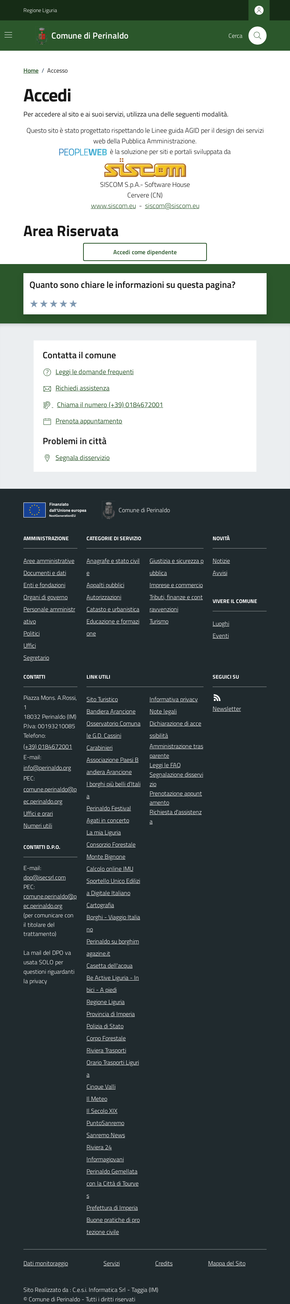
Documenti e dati (44, 572)
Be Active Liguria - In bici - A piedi (112, 983)
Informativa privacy (174, 699)
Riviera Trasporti (106, 1050)
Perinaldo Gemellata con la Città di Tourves (112, 1183)
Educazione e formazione (112, 627)
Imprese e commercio (176, 584)
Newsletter (227, 708)
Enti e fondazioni (44, 584)
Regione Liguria (40, 10)
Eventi (221, 635)
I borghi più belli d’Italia (113, 789)
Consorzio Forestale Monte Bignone (111, 850)
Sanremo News (105, 1134)
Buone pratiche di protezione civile (113, 1225)
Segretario (36, 657)
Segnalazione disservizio (176, 779)
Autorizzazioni (103, 596)
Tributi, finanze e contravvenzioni (176, 603)
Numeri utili (37, 825)
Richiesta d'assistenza (176, 816)
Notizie (221, 560)
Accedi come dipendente (145, 251)
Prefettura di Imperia (112, 1207)
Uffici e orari (38, 813)
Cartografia (100, 904)
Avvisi (220, 572)
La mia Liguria (103, 832)
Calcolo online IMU (109, 868)
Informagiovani (105, 1159)
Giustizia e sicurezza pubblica (177, 566)
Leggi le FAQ (165, 764)
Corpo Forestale (106, 1038)
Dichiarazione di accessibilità (175, 729)
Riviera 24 (99, 1147)
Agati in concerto (107, 820)
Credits (164, 1263)
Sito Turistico (102, 699)
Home (31, 70)
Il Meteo (96, 1098)
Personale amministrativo (49, 615)
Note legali (163, 711)
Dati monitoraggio (45, 1263)
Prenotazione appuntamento (176, 798)
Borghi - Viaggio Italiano (113, 923)
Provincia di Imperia (110, 1013)
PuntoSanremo (105, 1122)
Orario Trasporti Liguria (112, 1068)
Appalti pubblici (105, 584)
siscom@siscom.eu (172, 205)
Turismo (159, 621)
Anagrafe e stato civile (113, 566)
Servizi (111, 1263)
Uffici (29, 645)
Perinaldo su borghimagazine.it (112, 947)
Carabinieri (99, 747)
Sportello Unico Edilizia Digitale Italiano (113, 886)
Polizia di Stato (104, 1025)
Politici (31, 633)
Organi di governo (45, 596)
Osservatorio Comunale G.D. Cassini (113, 729)
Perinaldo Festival (108, 808)
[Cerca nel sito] (254, 35)
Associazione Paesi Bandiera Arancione (112, 765)
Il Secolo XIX (101, 1110)
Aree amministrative (48, 560)
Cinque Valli (101, 1086)
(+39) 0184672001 (47, 746)
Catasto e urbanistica (112, 609)
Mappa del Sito (226, 1263)
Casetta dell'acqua (109, 965)
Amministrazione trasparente (176, 750)
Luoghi (221, 623)
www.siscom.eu (113, 205)
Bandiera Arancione (111, 711)
